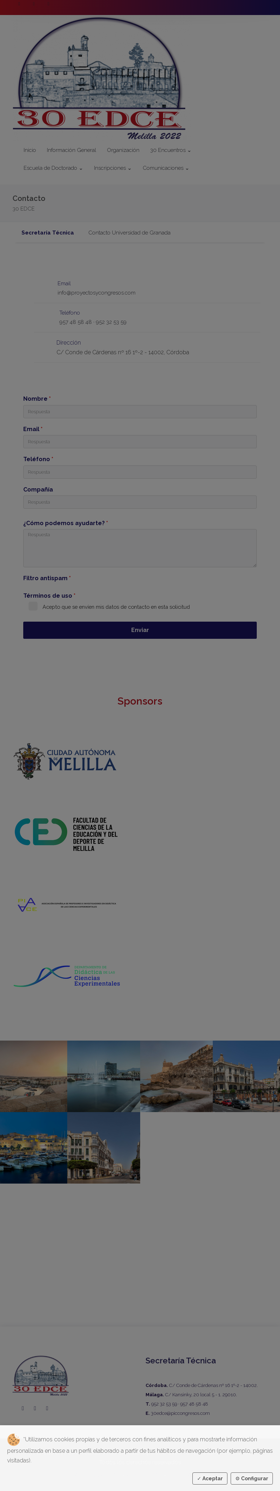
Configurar (251, 1478)
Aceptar (210, 1478)
